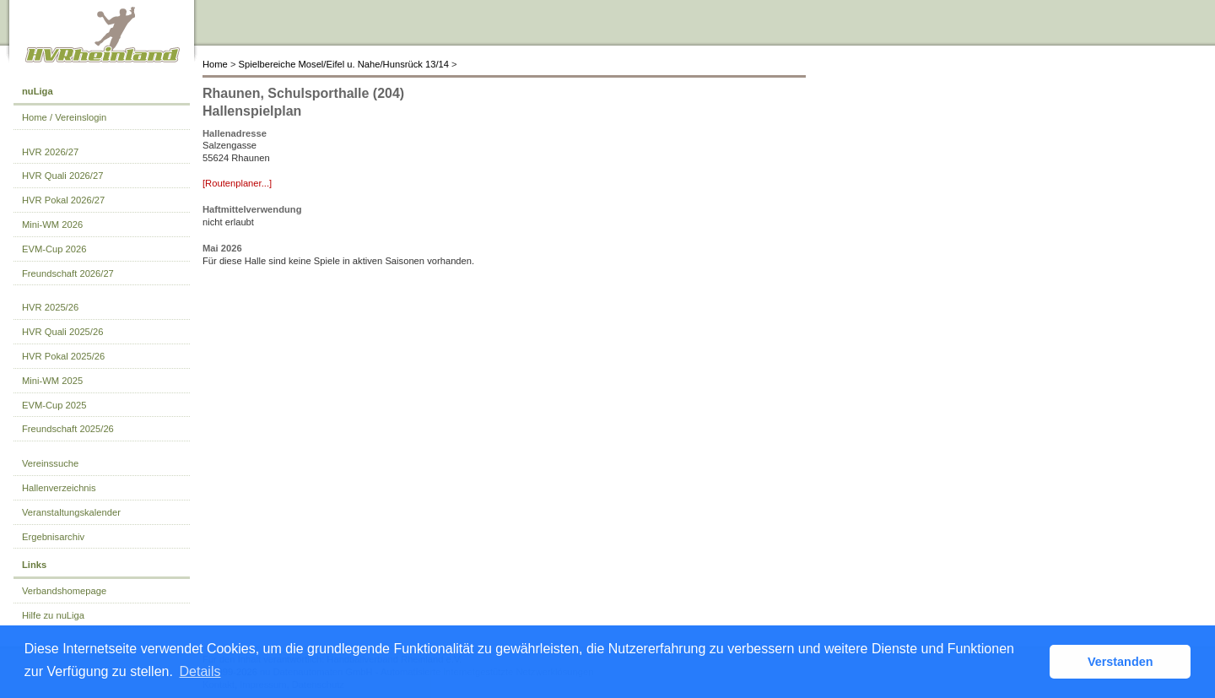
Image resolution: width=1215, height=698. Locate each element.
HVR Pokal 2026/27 (63, 200)
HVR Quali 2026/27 (62, 175)
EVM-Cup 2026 (54, 249)
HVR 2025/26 (50, 307)
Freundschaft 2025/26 (68, 429)
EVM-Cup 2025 (54, 405)
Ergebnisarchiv (53, 537)
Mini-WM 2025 (52, 381)
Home (215, 64)
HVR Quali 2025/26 (62, 332)
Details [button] (200, 671)
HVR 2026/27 (50, 152)
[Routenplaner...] (237, 183)
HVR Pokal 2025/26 (63, 356)
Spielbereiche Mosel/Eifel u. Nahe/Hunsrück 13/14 (344, 64)
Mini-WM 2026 (52, 224)
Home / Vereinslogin (64, 117)
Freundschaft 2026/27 (68, 273)
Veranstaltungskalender (71, 512)
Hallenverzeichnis (59, 488)
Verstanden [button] (1120, 661)
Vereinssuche (50, 463)
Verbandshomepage (64, 591)
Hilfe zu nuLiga (53, 615)
